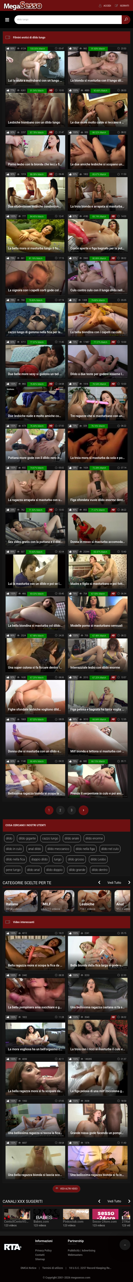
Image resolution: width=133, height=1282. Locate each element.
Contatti (40, 1254)
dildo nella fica (15, 859)
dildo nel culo (110, 849)
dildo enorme (94, 838)
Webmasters (75, 1254)
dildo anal (33, 870)
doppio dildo (39, 859)
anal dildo (34, 849)
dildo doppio (54, 870)
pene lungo (13, 870)
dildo (9, 838)
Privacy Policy (43, 1250)
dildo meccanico (58, 849)
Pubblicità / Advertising (81, 1250)
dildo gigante (27, 838)
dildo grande (77, 870)
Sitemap (40, 1259)
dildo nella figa (85, 849)
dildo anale (72, 838)
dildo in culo (14, 849)
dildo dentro (100, 870)
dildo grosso (76, 859)
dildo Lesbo (98, 859)
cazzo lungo (50, 838)
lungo (58, 859)
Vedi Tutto (114, 882)
